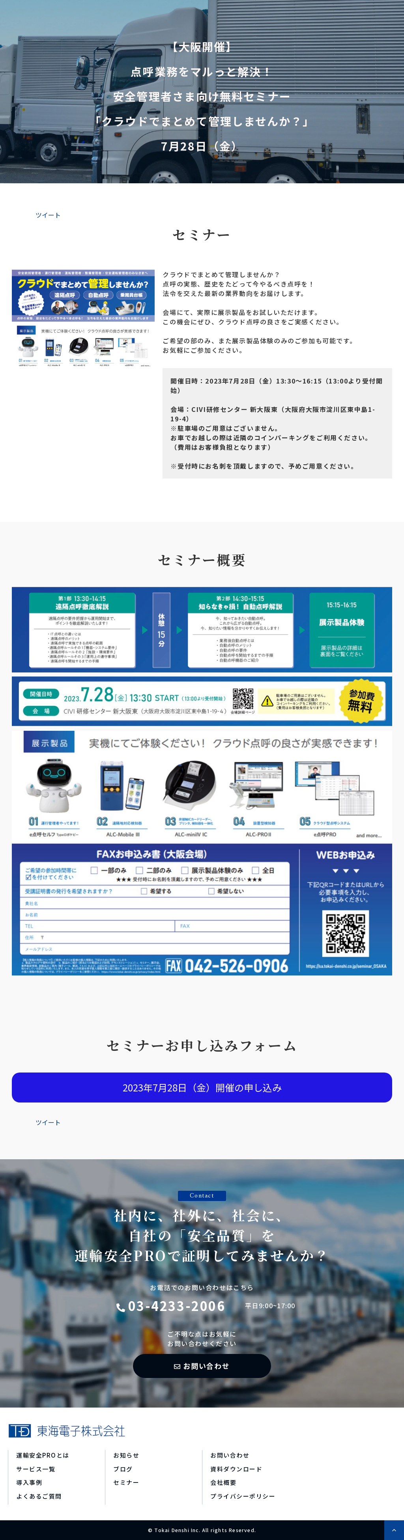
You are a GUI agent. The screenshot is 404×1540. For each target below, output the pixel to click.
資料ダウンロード (236, 1469)
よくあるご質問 (39, 1496)
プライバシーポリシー (242, 1496)
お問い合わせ (206, 1366)
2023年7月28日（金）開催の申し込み (202, 1087)
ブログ (123, 1469)
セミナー (126, 1482)
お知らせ (126, 1455)
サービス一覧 (35, 1469)
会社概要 (223, 1482)
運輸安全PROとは (42, 1455)
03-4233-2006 (177, 1305)
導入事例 (29, 1482)
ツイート (48, 215)
